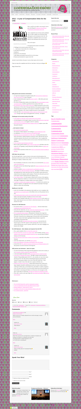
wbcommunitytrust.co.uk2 (57, 109)
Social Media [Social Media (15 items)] (56, 169)
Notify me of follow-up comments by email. (21, 378)
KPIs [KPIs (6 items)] (52, 155)
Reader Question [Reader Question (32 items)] (59, 161)
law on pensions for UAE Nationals (29, 206)
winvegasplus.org (55, 111)
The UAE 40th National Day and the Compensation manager (26, 284)
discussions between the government (30, 221)
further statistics (33, 240)
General (53, 82)
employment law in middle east (18, 312)
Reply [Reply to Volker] (14, 342)
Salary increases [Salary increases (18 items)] (60, 163)
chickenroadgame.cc (56, 71)
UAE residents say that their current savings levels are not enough (27, 118)
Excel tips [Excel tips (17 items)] (53, 144)
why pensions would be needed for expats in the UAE (26, 252)
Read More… (19, 395)
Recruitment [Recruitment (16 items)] (53, 163)
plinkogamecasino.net (56, 101)
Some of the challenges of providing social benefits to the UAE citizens (28, 242)
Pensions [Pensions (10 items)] (52, 157)
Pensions (22, 306)
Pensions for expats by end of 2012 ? (21, 263)
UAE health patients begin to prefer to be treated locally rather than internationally (30, 195)
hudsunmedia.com (55, 86)
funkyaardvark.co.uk (56, 78)
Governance (54, 84)
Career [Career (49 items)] (63, 119)
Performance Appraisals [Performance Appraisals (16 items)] (59, 157)
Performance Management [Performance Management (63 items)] (59, 159)
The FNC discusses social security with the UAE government (26, 237)
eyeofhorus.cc (54, 76)
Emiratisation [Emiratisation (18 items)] (59, 142)
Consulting (21, 14)
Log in (69, 404)
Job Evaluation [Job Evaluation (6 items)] (65, 153)
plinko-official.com (55, 99)
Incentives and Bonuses (56, 88)
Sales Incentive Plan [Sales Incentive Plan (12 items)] (55, 167)
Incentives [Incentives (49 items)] (54, 151)
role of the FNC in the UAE (31, 231)
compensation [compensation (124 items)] (56, 123)
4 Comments (23, 23)
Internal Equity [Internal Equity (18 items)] (61, 151)
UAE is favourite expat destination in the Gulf (23, 143)
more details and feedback (38, 273)
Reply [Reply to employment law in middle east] (14, 319)
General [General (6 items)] (64, 147)
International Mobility (16, 306)
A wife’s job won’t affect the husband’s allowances (24, 170)
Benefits (53, 63)
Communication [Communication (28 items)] (55, 121)
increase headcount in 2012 (39, 131)
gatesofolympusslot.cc (56, 80)
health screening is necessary (35, 198)
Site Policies (14, 2)
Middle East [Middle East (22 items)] (64, 155)
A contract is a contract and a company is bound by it (25, 182)
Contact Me (55, 14)
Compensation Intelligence (40, 305)
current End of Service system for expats (38, 253)
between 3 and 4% (34, 99)
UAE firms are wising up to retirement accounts (38, 271)
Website (30, 376)
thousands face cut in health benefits (21, 191)
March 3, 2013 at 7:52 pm (18, 323)
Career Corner (54, 69)
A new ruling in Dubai (18, 177)
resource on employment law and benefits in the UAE (33, 169)
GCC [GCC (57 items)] (61, 147)
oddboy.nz (54, 92)
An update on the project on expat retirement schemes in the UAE (27, 288)
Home (13, 14)
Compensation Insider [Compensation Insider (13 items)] (55, 135)
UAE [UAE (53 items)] (60, 169)
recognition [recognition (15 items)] (66, 161)
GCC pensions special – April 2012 (21, 290)
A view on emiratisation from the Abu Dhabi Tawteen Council (26, 285)
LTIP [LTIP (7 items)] (53, 155)
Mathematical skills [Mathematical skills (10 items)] (57, 155)
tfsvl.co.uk (54, 107)
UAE (25, 306)
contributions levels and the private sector (22, 208)
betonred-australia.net (56, 65)
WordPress (66, 404)
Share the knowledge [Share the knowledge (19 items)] (63, 167)
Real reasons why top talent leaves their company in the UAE (26, 123)
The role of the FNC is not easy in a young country (24, 232)
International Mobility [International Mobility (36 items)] (57, 153)
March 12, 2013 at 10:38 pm (18, 347)
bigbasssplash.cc (55, 67)
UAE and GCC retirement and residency (22, 255)
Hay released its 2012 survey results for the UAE (24, 105)
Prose (54, 404)
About (16, 14)
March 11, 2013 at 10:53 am (17, 334)
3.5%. (20, 100)
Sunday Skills (54, 103)
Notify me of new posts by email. (19, 380)
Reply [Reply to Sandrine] (15, 328)
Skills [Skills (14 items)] (52, 169)
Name (30, 371)
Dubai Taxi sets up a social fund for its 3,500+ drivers (25, 134)
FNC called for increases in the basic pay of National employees (34, 243)
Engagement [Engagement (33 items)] (65, 142)
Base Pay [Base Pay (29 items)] (53, 119)
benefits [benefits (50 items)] (58, 119)
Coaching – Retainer (40, 14)
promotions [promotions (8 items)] (53, 161)
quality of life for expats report (33, 144)
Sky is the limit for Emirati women (21, 130)
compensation (32, 305)
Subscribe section (59, 27)
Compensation (21, 305)
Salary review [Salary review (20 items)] (65, 165)
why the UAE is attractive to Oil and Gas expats (30, 133)
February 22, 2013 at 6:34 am (17, 313)
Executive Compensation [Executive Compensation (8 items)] (59, 144)
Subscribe (49, 14)
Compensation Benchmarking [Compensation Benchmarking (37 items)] (59, 126)
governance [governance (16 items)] (53, 149)
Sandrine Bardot (17, 23)
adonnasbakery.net (55, 61)
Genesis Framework (59, 404)
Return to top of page (14, 404)
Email (30, 374)
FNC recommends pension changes (21, 213)
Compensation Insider (25, 8)
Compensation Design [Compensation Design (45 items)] (57, 133)
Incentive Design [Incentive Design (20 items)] (60, 149)
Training (28, 14)
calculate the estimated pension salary (37, 209)
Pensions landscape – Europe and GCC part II (23, 287)
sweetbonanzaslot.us (56, 105)
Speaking (33, 14)
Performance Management (57, 97)
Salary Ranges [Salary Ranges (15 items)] (58, 165)
